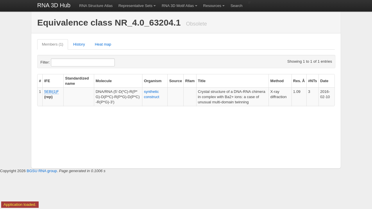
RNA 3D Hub (54, 5)
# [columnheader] (40, 81)
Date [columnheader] (324, 81)
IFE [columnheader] (47, 81)
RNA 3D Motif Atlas (178, 5)
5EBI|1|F (51, 91)
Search (236, 5)
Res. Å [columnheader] (299, 81)
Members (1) (52, 44)
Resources (212, 5)
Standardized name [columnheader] (77, 81)
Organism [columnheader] (153, 81)
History (79, 44)
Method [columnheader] (277, 81)
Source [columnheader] (175, 81)
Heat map (103, 44)
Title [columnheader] (202, 81)
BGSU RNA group (42, 171)
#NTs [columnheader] (312, 81)
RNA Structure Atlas (96, 5)
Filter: (59, 62)
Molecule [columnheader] (104, 81)
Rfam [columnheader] (190, 81)
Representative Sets (135, 5)
